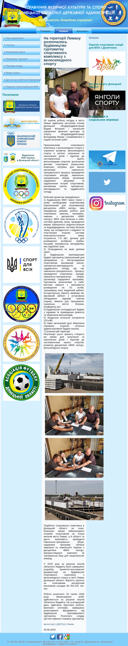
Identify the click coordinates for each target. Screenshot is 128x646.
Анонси (10, 45)
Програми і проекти (16, 59)
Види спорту (13, 73)
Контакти (82, 31)
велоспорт (49, 624)
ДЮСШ (61, 624)
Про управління (14, 38)
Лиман (70, 624)
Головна (45, 31)
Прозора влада (14, 66)
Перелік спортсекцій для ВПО (22, 86)
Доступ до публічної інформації (23, 80)
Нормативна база (15, 52)
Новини (63, 31)
